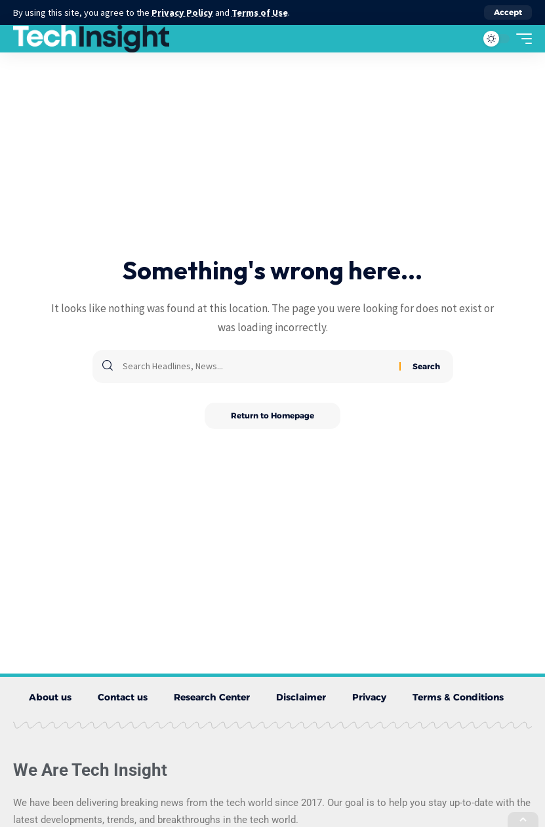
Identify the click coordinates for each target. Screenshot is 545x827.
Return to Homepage (272, 415)
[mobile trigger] (521, 38)
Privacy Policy (182, 12)
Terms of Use (260, 12)
